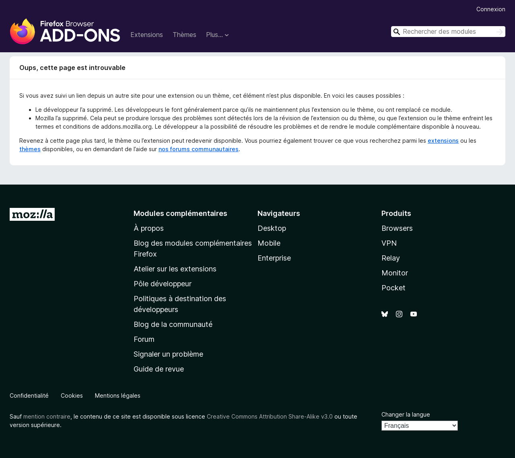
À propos (149, 228)
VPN (389, 243)
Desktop (272, 228)
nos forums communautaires (199, 149)
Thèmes (184, 35)
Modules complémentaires (180, 213)
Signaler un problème (168, 354)
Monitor (394, 273)
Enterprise (274, 258)
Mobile (269, 243)
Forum (144, 339)
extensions (443, 140)
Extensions (146, 35)
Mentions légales (117, 395)
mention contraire (46, 416)
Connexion (490, 9)
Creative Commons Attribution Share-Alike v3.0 (270, 416)
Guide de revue (159, 369)
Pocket (393, 287)
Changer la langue (405, 414)
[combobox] (448, 31)
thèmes (30, 149)
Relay (390, 258)
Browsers (397, 228)
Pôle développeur (163, 283)
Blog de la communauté (173, 324)
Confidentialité (29, 395)
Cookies (72, 395)
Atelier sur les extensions (175, 269)
